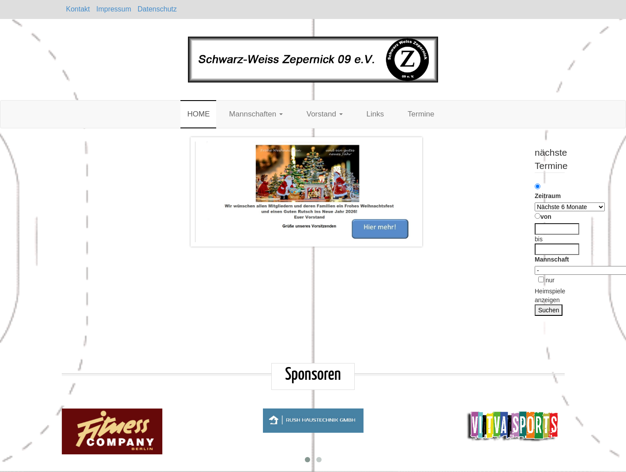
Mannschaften (256, 114)
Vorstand (325, 114)
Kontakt (78, 9)
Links (375, 114)
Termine (421, 114)
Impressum (113, 9)
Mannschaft (552, 259)
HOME (198, 114)
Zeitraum (548, 191)
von (543, 216)
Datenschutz (157, 9)
